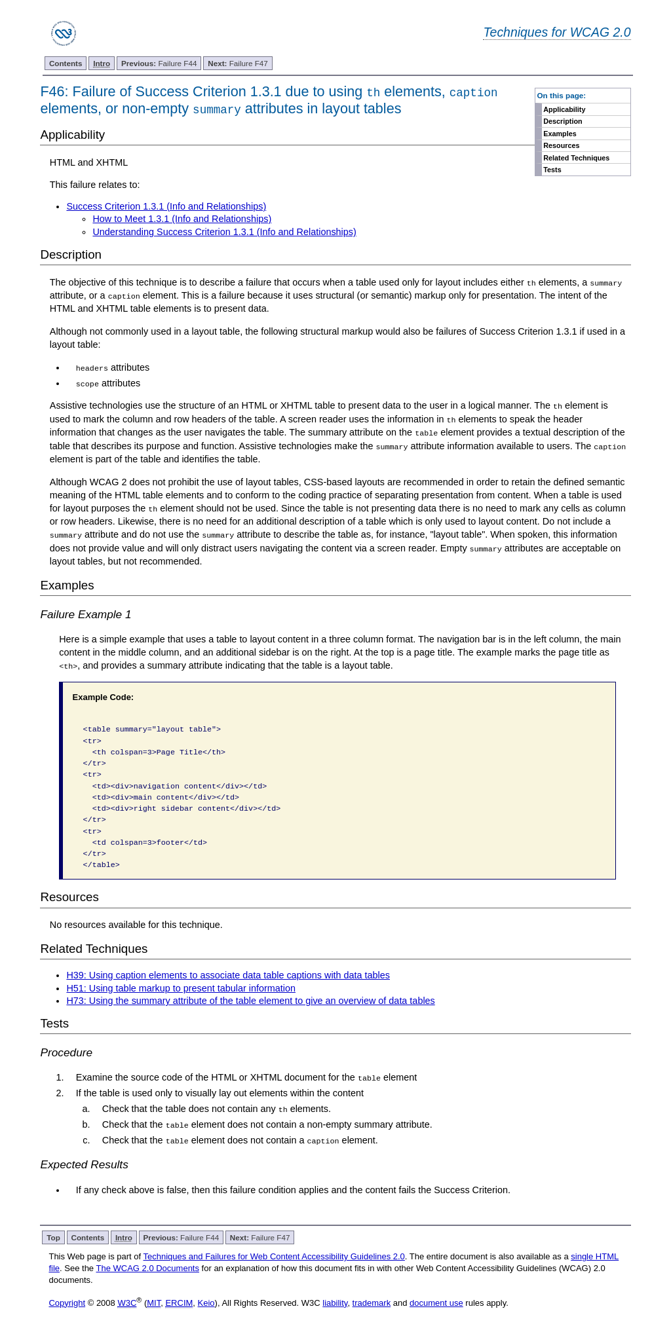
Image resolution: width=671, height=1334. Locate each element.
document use (436, 1300)
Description (562, 121)
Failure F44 (159, 63)
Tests (552, 170)
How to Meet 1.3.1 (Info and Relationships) (181, 218)
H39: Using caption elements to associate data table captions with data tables (228, 973)
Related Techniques (576, 158)
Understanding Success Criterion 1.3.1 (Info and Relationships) (224, 232)
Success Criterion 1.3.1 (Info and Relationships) (166, 206)
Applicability (564, 109)
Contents (66, 63)
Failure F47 (238, 63)
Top (53, 1235)
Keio (206, 1300)
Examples (559, 134)
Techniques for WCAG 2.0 (556, 32)
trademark (372, 1300)
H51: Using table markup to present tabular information (181, 986)
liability (334, 1300)
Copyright (66, 1300)
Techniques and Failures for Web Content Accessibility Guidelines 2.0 (273, 1254)
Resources (561, 145)
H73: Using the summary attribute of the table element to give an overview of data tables (250, 999)
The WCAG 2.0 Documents (147, 1266)
